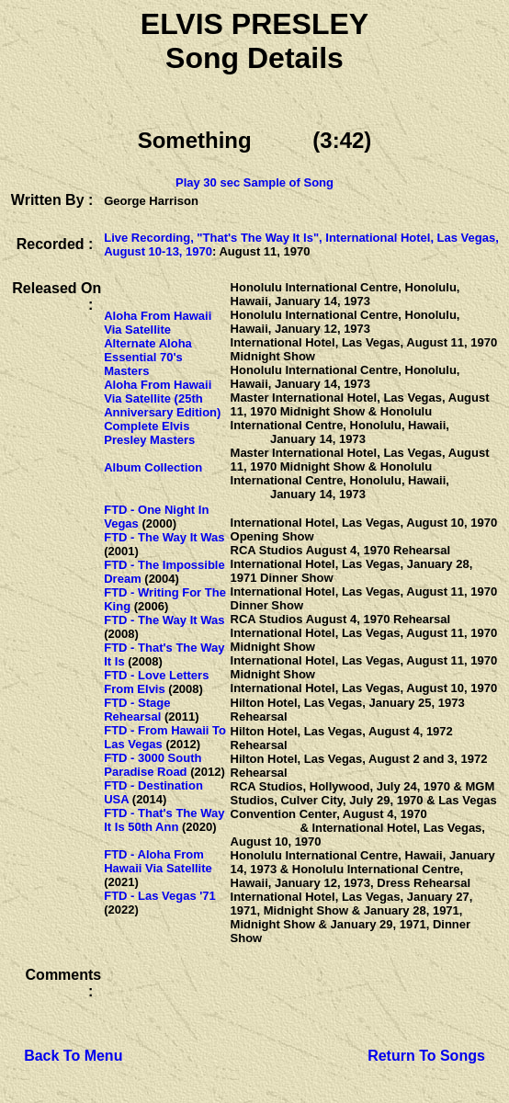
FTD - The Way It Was (164, 537)
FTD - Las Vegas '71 (160, 896)
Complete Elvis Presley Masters (149, 433)
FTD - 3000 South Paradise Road (152, 765)
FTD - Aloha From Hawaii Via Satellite (158, 861)
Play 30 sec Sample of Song (254, 182)
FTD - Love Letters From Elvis (156, 682)
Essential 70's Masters (143, 364)
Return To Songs (426, 1055)
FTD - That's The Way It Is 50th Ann (164, 820)
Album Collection (153, 467)
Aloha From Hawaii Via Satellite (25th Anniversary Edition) (162, 398)
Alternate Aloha (148, 343)
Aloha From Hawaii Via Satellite (157, 322)
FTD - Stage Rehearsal (137, 709)
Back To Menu (73, 1055)
